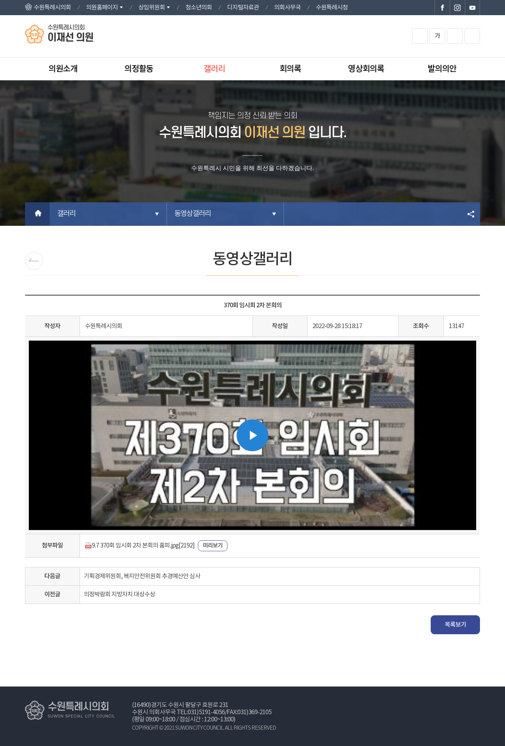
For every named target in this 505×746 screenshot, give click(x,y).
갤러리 (214, 69)
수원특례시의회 (52, 7)
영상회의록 (366, 69)
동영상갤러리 (192, 214)
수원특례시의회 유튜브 (472, 7)
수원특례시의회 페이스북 (442, 7)
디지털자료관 (243, 7)
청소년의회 (198, 7)
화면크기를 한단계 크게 (420, 36)
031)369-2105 (254, 712)
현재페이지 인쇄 (472, 36)
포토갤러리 (34, 261)
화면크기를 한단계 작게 (455, 36)
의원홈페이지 (102, 7)
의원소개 (63, 69)
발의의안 (442, 69)
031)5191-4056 (206, 712)
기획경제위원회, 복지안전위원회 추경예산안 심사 (142, 576)
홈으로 (37, 214)
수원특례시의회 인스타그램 (457, 7)
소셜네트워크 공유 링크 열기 (471, 214)
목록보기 (455, 624)
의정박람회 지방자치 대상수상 (119, 594)
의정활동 (138, 69)
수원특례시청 (332, 7)
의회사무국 (287, 7)
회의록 (290, 69)
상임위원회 (151, 7)
